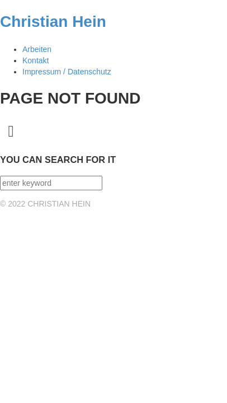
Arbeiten (36, 49)
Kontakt (35, 60)
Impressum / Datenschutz (66, 71)
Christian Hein (53, 21)
